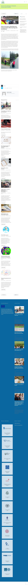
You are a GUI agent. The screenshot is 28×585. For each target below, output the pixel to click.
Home (6, 6)
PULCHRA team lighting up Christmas (6, 111)
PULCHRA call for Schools (4, 168)
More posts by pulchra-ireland (10, 93)
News (9, 30)
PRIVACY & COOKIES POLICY (18, 425)
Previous (4, 13)
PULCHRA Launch (4, 235)
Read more (3, 157)
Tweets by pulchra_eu (17, 423)
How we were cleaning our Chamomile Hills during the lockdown (9, 28)
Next (16, 13)
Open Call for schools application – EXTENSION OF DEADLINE (5, 190)
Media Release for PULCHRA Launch (4, 214)
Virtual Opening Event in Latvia (6, 279)
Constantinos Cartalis (4, 258)
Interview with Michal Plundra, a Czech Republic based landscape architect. (23, 24)
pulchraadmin (3, 148)
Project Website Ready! (6, 129)
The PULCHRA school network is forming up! (5, 257)
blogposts (10, 6)
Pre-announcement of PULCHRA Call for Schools (5, 146)
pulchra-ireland (3, 30)
